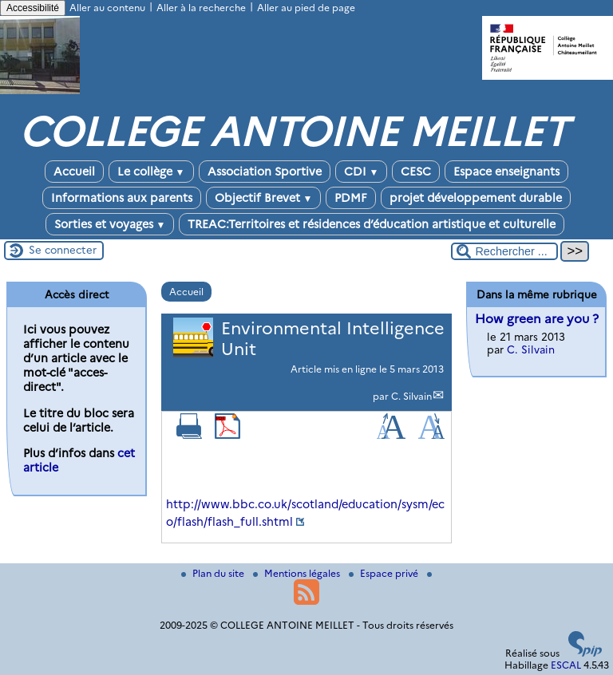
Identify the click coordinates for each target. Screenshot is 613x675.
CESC (416, 171)
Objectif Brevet (264, 198)
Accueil (74, 171)
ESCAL (566, 665)
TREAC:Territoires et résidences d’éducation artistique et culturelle (372, 224)
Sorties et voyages (110, 224)
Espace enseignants (506, 171)
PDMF (350, 198)
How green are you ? (537, 318)
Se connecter (63, 249)
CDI (361, 171)
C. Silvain (411, 396)
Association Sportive (265, 171)
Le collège (151, 171)
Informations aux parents (121, 198)
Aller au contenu (107, 8)
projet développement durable (476, 198)
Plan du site (214, 573)
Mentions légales (297, 573)
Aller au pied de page (306, 8)
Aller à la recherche (201, 8)
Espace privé (385, 573)
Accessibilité (32, 8)
